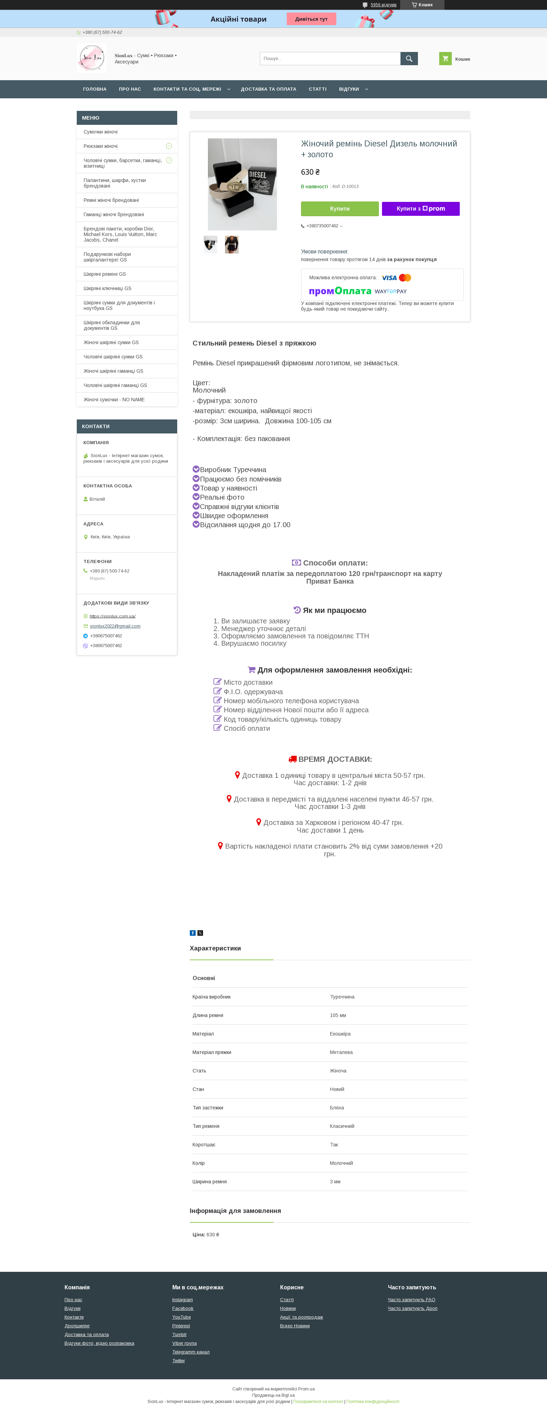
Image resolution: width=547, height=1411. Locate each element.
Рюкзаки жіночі (101, 146)
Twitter (178, 1360)
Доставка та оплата (268, 89)
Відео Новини (295, 1325)
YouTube (181, 1317)
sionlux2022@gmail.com (115, 626)
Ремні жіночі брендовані (111, 200)
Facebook (183, 1308)
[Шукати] (409, 58)
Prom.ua (306, 1389)
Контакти (74, 1317)
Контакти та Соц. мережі (187, 89)
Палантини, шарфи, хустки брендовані (115, 183)
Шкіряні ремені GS (105, 274)
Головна (94, 89)
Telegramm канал (191, 1352)
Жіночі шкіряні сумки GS (111, 342)
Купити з (421, 209)
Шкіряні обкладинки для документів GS (112, 325)
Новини (288, 1308)
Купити (340, 209)
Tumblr (179, 1334)
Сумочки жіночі (101, 132)
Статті (318, 89)
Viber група (184, 1343)
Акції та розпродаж (301, 1317)
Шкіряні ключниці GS (108, 288)
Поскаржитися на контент (318, 1401)
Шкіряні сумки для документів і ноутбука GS (119, 305)
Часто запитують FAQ (411, 1299)
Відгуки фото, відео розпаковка (99, 1343)
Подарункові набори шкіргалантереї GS (107, 257)
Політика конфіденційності (372, 1401)
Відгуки (349, 89)
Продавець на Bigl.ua (273, 1395)
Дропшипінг (77, 1325)
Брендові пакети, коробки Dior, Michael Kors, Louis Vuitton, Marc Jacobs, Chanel (120, 234)
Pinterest (181, 1325)
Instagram (182, 1299)
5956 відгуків (384, 4)
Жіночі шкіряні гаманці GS (113, 371)
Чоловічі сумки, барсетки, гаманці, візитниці (123, 163)
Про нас (130, 89)
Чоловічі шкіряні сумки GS (113, 356)
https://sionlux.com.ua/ (113, 616)
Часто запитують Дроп (412, 1308)
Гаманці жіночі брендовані (114, 214)
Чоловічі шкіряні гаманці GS (115, 385)
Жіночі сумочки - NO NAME (114, 399)
